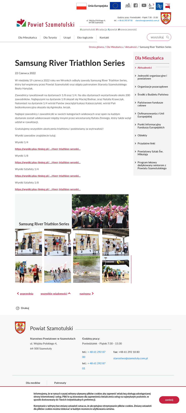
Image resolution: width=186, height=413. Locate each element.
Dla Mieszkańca (115, 47)
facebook (136, 5)
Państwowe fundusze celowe (150, 104)
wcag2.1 (151, 6)
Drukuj (25, 307)
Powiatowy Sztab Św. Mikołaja (150, 153)
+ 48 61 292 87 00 (125, 20)
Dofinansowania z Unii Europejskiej (151, 115)
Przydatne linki (146, 143)
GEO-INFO (128, 5)
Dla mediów (33, 382)
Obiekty (142, 135)
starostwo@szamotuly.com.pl (147, 20)
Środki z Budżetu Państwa (153, 94)
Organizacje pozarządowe (153, 86)
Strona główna (96, 47)
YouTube (144, 5)
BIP (167, 6)
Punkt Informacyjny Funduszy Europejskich (151, 126)
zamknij (169, 399)
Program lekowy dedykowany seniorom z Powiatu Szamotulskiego (152, 165)
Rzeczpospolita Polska (86, 5)
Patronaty (60, 382)
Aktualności (131, 47)
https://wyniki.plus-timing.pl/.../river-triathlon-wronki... (48, 148)
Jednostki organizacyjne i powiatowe (152, 77)
